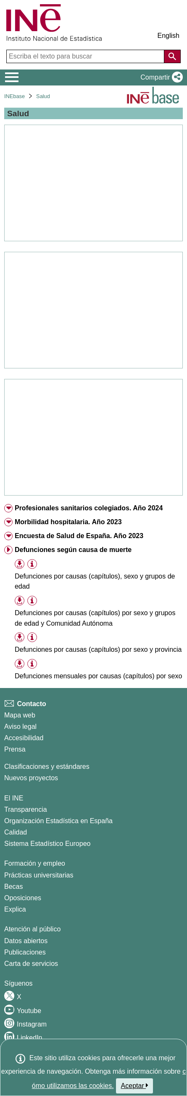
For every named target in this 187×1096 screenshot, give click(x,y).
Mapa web (19, 715)
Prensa (15, 749)
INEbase (14, 96)
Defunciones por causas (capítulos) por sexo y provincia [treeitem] (98, 649)
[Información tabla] (32, 564)
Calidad (15, 832)
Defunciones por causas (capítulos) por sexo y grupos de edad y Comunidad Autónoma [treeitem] (95, 618)
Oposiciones (22, 897)
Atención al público (32, 929)
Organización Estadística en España (58, 820)
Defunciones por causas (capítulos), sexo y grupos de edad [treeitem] (95, 581)
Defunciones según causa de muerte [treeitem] (73, 549)
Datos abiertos (25, 940)
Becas (13, 886)
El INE (13, 798)
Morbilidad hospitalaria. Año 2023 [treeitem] (68, 521)
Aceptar (134, 1085)
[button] (160, 77)
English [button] (168, 35)
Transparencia (25, 809)
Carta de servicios (31, 963)
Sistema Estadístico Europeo (47, 843)
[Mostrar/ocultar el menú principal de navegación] (12, 77)
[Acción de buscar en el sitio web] (172, 56)
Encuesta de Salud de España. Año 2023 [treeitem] (79, 535)
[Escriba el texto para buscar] (86, 56)
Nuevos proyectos (31, 777)
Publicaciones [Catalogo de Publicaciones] (25, 952)
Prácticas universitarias (39, 875)
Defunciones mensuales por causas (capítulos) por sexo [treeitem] (98, 676)
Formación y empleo (34, 863)
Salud (43, 96)
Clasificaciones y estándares (47, 766)
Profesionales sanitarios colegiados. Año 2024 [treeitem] (89, 508)
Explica (15, 909)
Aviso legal (20, 726)
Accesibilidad (23, 737)
